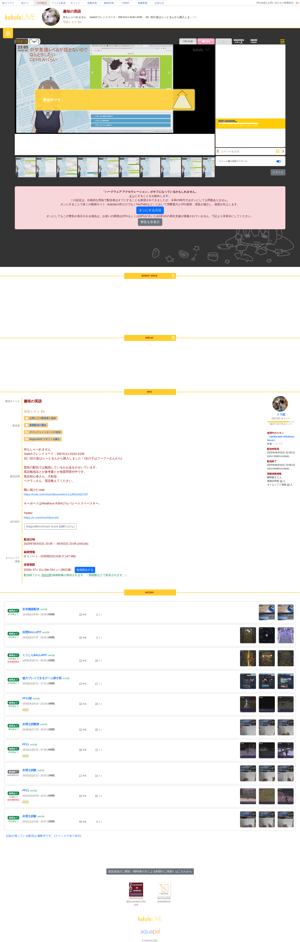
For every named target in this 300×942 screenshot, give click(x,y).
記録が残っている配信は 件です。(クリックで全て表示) (43, 835)
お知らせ (159, 3)
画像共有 (92, 3)
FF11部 (27, 698)
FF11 (25, 710)
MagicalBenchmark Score (50, 526)
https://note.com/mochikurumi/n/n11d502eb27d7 (56, 494)
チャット (75, 3)
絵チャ (25, 3)
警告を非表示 (150, 222)
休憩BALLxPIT (31, 632)
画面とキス (70, 22)
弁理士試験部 (30, 724)
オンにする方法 (150, 210)
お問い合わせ (275, 2)
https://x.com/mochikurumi (41, 517)
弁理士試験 (29, 770)
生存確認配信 (30, 609)
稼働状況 (289, 2)
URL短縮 (261, 2)
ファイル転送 (58, 3)
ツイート (278, 172)
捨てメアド (8, 3)
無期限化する (85, 569)
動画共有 (109, 3)
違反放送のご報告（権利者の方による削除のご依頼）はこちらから (150, 871)
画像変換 (142, 3)
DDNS (125, 3)
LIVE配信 (42, 3)
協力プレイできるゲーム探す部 (42, 678)
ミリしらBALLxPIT (34, 655)
